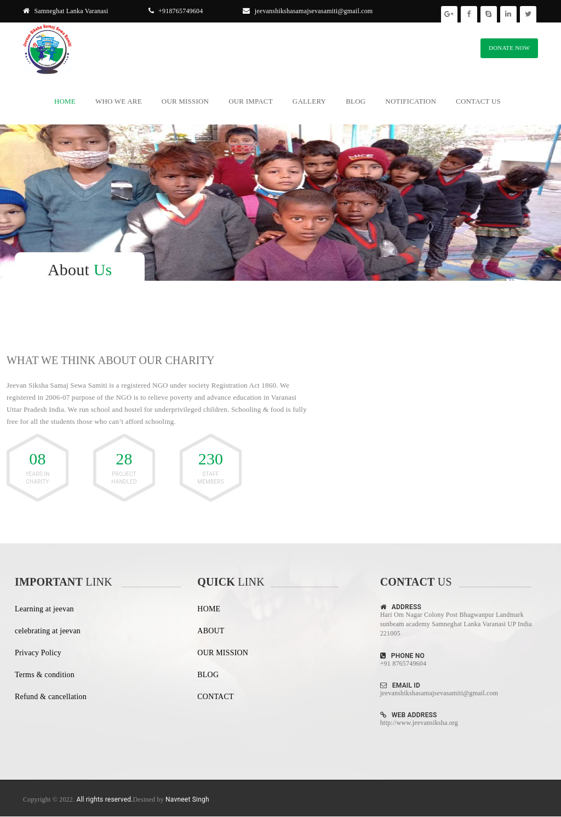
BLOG (208, 675)
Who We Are (118, 101)
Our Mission (185, 101)
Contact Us (478, 101)
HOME (208, 609)
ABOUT (210, 631)
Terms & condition (45, 675)
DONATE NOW (509, 47)
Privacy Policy (38, 653)
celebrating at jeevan (48, 631)
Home (65, 101)
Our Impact (250, 101)
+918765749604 (175, 11)
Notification (410, 101)
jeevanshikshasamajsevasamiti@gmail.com (308, 11)
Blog (355, 101)
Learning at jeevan (44, 609)
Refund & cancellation (51, 697)
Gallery (309, 101)
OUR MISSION (222, 653)
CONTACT (215, 697)
